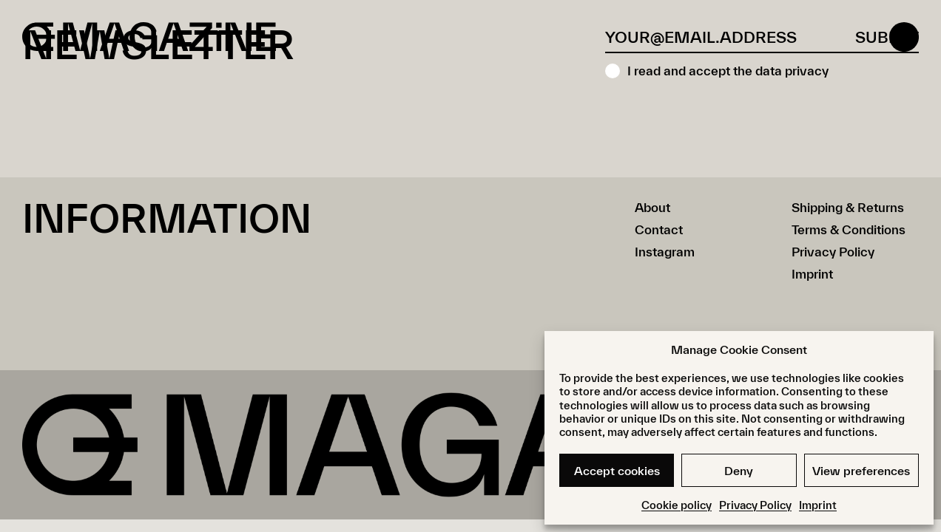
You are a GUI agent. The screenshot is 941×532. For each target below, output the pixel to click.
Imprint (818, 505)
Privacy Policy (755, 505)
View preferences (861, 470)
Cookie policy (676, 505)
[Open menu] (904, 37)
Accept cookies (617, 470)
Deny (738, 470)
